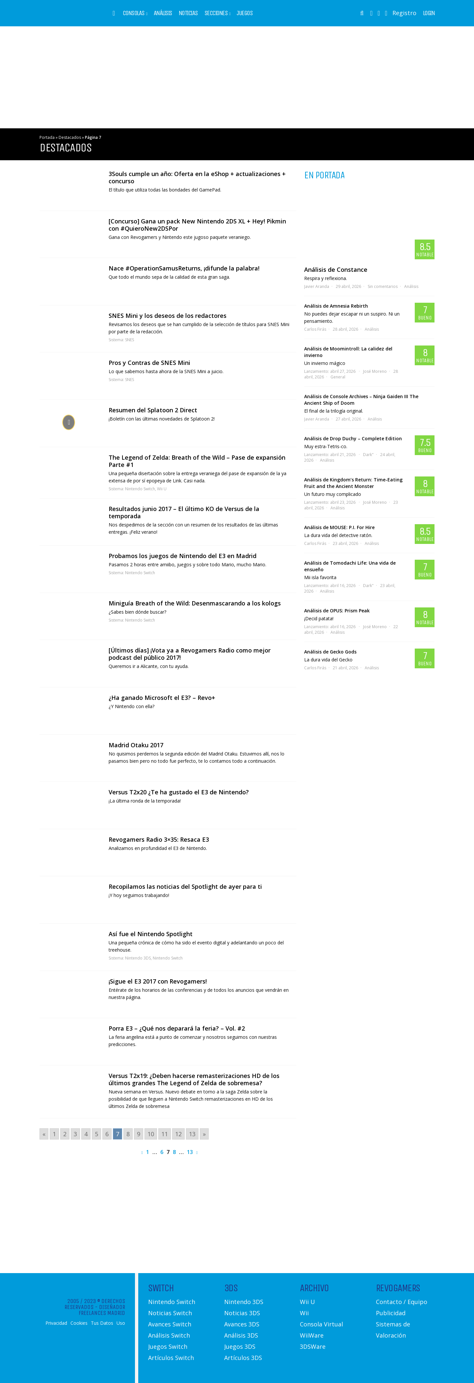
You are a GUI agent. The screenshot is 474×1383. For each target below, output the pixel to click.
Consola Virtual (321, 1324)
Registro (404, 13)
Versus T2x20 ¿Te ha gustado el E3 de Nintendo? (179, 792)
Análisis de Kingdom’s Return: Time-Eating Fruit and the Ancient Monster (353, 482)
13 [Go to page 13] (192, 1134)
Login (429, 13)
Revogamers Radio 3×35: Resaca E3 (159, 839)
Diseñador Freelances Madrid (102, 1310)
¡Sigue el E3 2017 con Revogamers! (158, 981)
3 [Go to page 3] (75, 1134)
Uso (121, 1323)
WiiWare (312, 1335)
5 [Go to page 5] (96, 1134)
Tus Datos (102, 1323)
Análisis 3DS (241, 1335)
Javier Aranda (316, 286)
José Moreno (375, 371)
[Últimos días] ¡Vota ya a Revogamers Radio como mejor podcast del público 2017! (190, 653)
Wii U (162, 489)
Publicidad (391, 1313)
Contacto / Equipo (401, 1302)
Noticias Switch (170, 1313)
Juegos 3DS (239, 1346)
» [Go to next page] (204, 1134)
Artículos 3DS (243, 1358)
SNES (129, 340)
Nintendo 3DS (138, 958)
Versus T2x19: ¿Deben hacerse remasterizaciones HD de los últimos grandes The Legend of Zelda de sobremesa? (194, 1079)
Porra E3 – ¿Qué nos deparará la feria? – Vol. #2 (177, 1028)
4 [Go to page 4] (86, 1134)
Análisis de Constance (335, 269)
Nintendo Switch (140, 489)
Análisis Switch (169, 1335)
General (337, 377)
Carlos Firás (315, 329)
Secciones (216, 13)
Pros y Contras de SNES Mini (149, 363)
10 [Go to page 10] (150, 1134)
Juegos (244, 13)
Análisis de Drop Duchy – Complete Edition (353, 438)
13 (190, 1152)
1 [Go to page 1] (54, 1134)
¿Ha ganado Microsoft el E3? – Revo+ (162, 698)
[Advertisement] (237, 77)
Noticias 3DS (242, 1313)
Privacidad (56, 1323)
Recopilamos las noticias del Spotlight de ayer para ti (185, 886)
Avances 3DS (241, 1324)
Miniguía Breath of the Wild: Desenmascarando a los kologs (195, 603)
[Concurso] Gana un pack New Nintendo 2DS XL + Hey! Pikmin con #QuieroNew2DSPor (197, 224)
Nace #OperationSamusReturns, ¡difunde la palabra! (184, 268)
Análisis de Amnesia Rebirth (336, 306)
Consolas (134, 13)
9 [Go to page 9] (138, 1134)
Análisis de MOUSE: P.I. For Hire (339, 527)
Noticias (188, 13)
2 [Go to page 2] (64, 1134)
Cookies (79, 1323)
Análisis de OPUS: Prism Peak (337, 610)
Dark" (368, 454)
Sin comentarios (383, 286)
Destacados (70, 137)
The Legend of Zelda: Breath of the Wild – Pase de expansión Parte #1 (197, 461)
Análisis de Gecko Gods (330, 652)
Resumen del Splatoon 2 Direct (153, 410)
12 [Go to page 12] (178, 1134)
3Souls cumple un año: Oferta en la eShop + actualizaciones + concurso (197, 177)
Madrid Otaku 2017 (136, 745)
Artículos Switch (171, 1358)
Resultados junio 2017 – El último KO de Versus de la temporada (184, 512)
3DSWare (313, 1346)
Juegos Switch (167, 1346)
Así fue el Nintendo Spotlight (151, 934)
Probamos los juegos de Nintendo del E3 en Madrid (182, 556)
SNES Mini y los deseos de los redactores (167, 316)
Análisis (163, 13)
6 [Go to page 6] (107, 1134)
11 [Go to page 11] (164, 1134)
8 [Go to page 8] (128, 1134)
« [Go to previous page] (43, 1134)
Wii (304, 1313)
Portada (47, 137)
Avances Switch (169, 1324)
